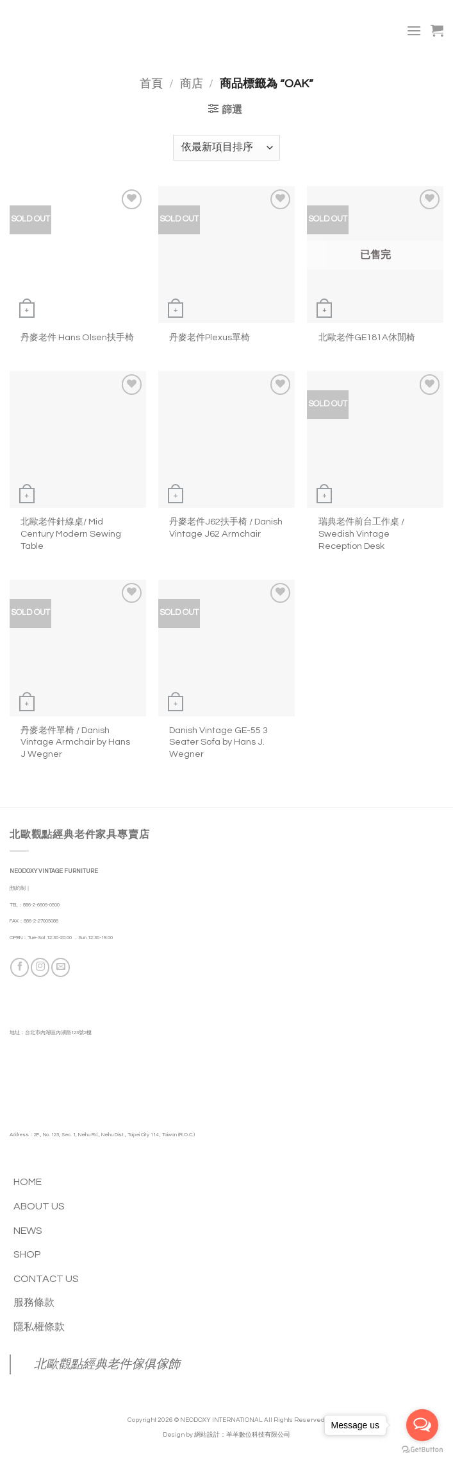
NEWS (27, 1230)
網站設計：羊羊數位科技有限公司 (242, 1435)
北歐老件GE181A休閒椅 (366, 337)
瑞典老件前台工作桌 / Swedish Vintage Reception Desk (361, 533)
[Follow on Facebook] (19, 967)
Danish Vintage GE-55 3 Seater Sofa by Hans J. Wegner (218, 742)
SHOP (27, 1254)
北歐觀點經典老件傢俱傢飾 (107, 1364)
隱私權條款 (39, 1327)
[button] (414, 30)
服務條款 (33, 1302)
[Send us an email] (60, 967)
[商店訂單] (226, 147)
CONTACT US (46, 1279)
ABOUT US (39, 1206)
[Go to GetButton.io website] (422, 1450)
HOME (27, 1182)
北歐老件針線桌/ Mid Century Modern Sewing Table (71, 533)
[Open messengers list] (422, 1425)
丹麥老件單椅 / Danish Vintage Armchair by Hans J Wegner (75, 742)
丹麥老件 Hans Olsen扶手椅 (77, 337)
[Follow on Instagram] (40, 967)
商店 (191, 84)
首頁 (151, 84)
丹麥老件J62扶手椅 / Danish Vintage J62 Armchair (226, 528)
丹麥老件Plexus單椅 (209, 337)
